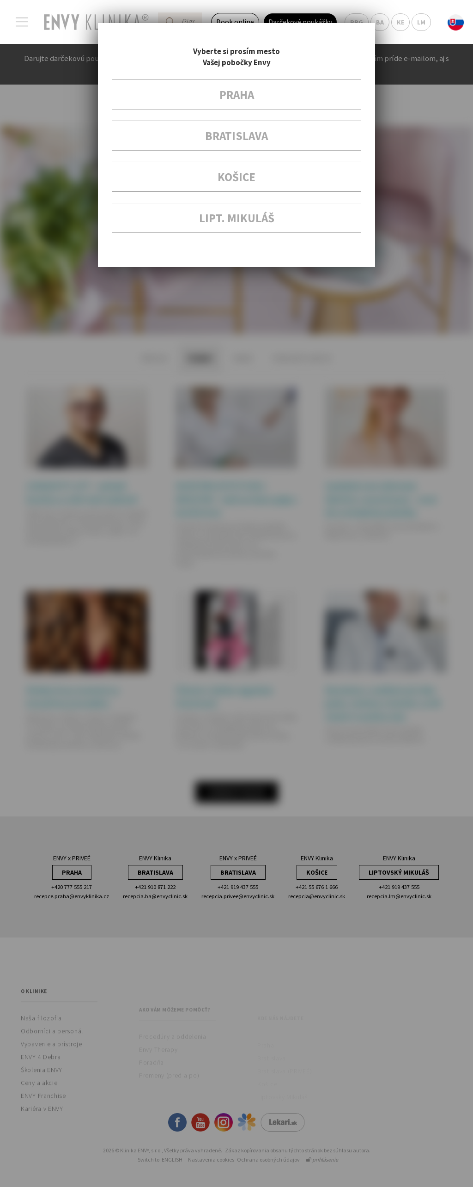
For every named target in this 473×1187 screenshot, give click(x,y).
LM (421, 22)
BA (380, 22)
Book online (235, 22)
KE (400, 22)
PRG (356, 22)
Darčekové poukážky (300, 22)
